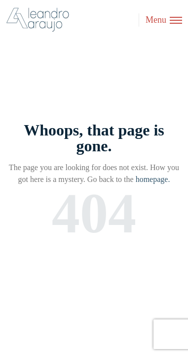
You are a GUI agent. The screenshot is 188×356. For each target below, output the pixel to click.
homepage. (153, 179)
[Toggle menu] (160, 20)
